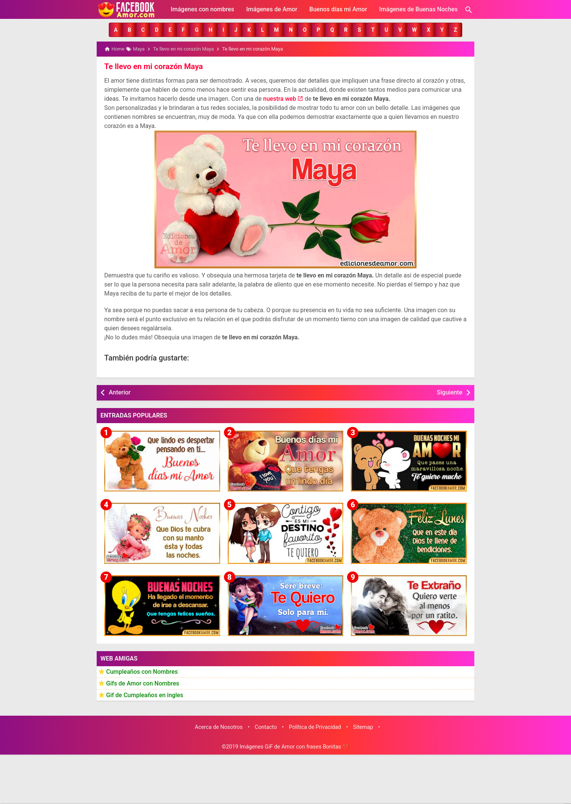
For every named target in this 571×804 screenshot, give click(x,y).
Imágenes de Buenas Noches (418, 9)
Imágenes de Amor (271, 9)
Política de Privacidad (315, 727)
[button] (116, 30)
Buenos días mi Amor (338, 9)
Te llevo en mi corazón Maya (152, 66)
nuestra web (279, 98)
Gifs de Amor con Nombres (142, 683)
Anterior (120, 392)
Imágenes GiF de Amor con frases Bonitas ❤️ (294, 746)
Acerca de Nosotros (219, 727)
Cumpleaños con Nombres (142, 671)
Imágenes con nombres (202, 9)
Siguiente (449, 392)
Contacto (266, 727)
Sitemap (363, 727)
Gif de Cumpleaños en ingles (144, 694)
